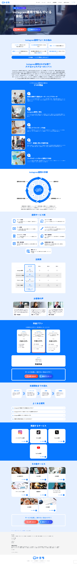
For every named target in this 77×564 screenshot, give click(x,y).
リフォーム (35, 546)
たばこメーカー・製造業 (55, 546)
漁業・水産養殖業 (20, 546)
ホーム (12, 530)
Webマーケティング (18, 530)
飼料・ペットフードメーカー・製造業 (16, 547)
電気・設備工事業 (40, 546)
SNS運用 (23, 530)
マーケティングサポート (14, 552)
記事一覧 (12, 542)
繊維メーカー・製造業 (26, 547)
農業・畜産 (12, 546)
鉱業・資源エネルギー (26, 546)
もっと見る (12, 549)
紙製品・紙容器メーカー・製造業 (54, 547)
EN (74, 2)
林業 (16, 546)
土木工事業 (31, 546)
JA (72, 2)
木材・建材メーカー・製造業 (33, 547)
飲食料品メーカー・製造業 (47, 546)
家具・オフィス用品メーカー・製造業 (43, 547)
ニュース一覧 (13, 539)
